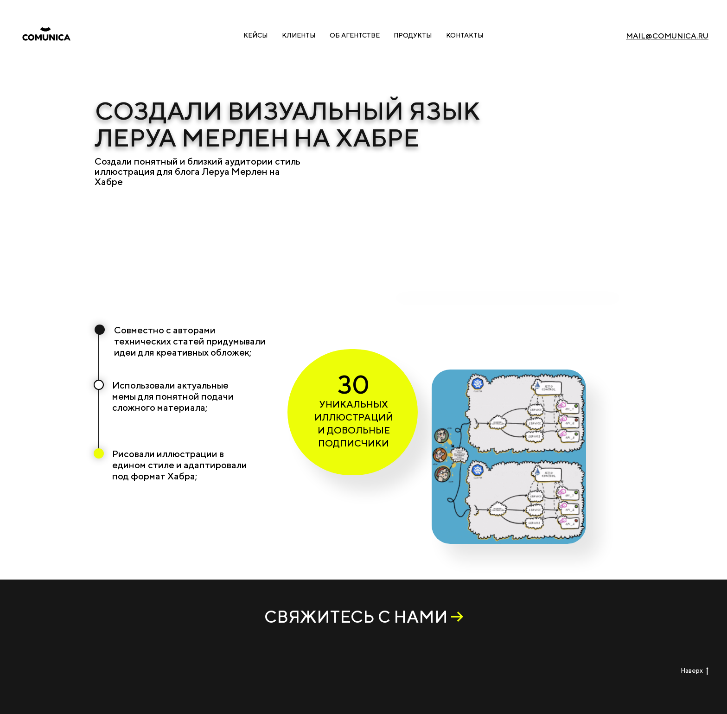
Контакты (465, 35)
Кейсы (255, 35)
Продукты (413, 35)
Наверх (694, 671)
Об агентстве (355, 35)
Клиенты (299, 35)
